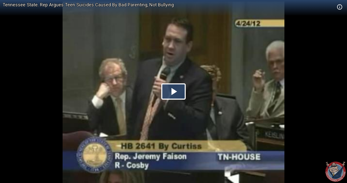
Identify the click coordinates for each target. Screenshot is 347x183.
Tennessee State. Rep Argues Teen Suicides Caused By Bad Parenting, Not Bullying (88, 4)
